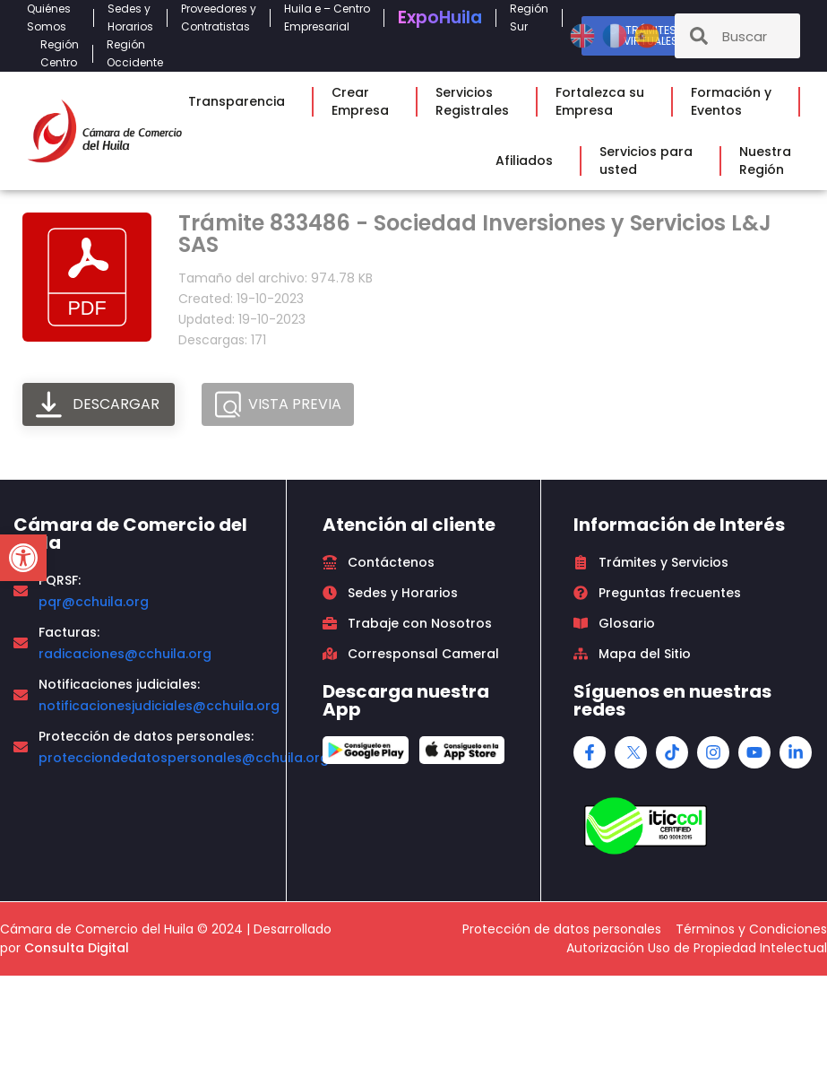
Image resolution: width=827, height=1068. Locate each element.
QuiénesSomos (53, 17)
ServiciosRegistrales (476, 101)
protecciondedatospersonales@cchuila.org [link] (184, 758)
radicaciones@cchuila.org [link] (125, 654)
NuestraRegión (769, 160)
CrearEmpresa (365, 101)
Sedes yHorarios (130, 17)
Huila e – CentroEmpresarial (327, 17)
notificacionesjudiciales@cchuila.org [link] (159, 706)
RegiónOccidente (139, 53)
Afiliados (528, 160)
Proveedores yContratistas (218, 17)
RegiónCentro (59, 53)
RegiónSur (529, 17)
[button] (23, 557)
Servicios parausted (650, 160)
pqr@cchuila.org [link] (94, 602)
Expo (440, 17)
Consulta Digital (76, 948)
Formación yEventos (735, 101)
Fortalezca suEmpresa (604, 101)
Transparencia (241, 101)
